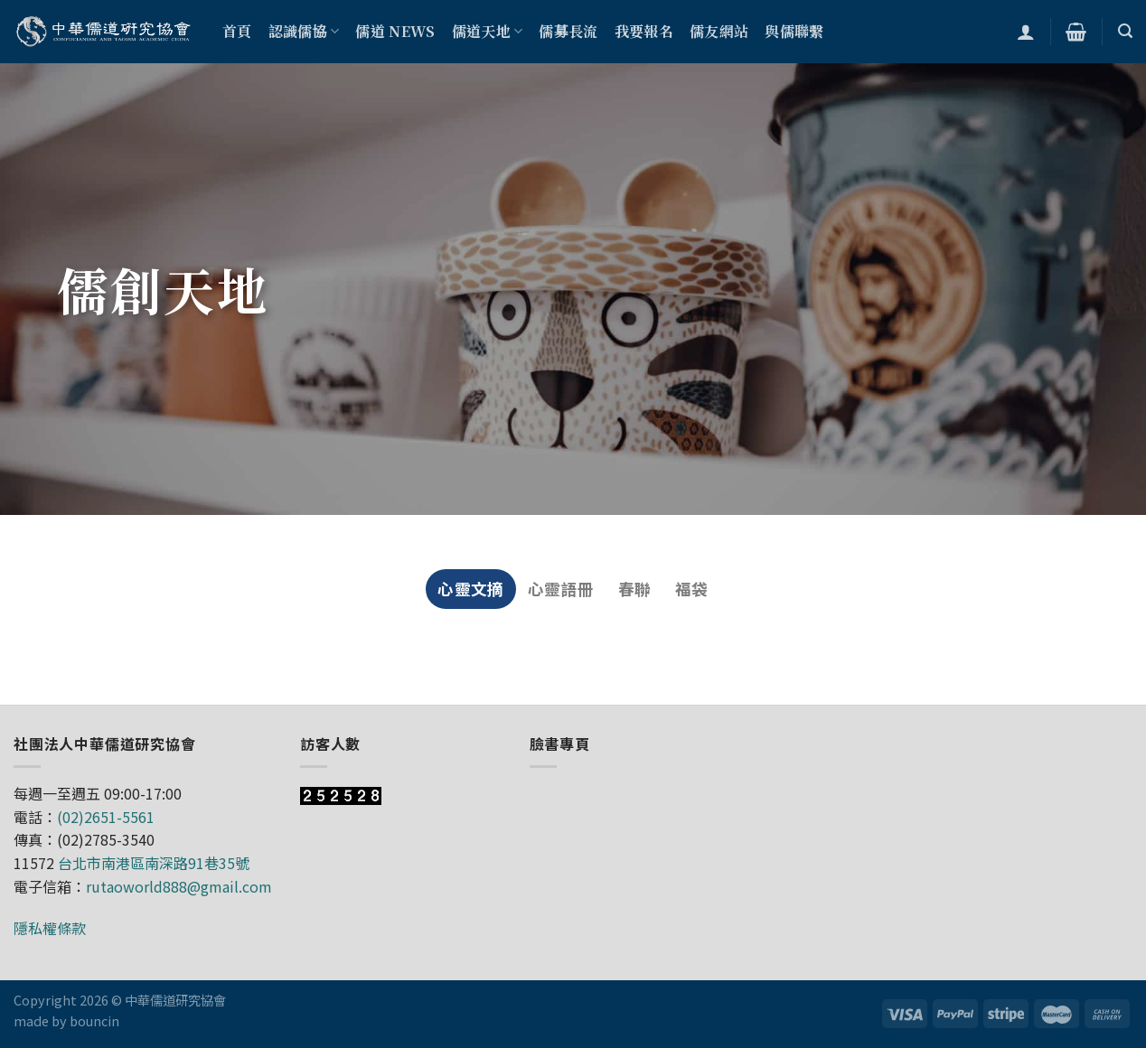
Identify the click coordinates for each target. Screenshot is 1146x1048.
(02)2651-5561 (106, 817)
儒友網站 (719, 31)
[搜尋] (1125, 31)
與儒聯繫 (794, 31)
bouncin (94, 1020)
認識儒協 (304, 31)
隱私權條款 (50, 928)
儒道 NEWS (395, 31)
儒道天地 (487, 31)
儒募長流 (568, 31)
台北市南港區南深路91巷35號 (153, 863)
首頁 (237, 31)
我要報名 (644, 31)
